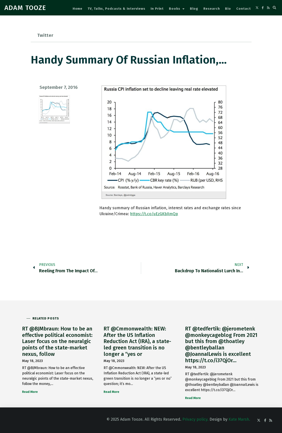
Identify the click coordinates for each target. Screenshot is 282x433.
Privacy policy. (195, 419)
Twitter (45, 35)
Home (78, 9)
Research (211, 9)
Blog (194, 9)
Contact (243, 9)
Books (176, 8)
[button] (274, 8)
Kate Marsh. (239, 419)
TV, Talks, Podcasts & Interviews (116, 9)
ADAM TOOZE (25, 8)
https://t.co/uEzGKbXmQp (154, 213)
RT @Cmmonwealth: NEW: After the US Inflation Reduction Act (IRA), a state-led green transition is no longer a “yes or (137, 341)
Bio (228, 9)
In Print (157, 9)
